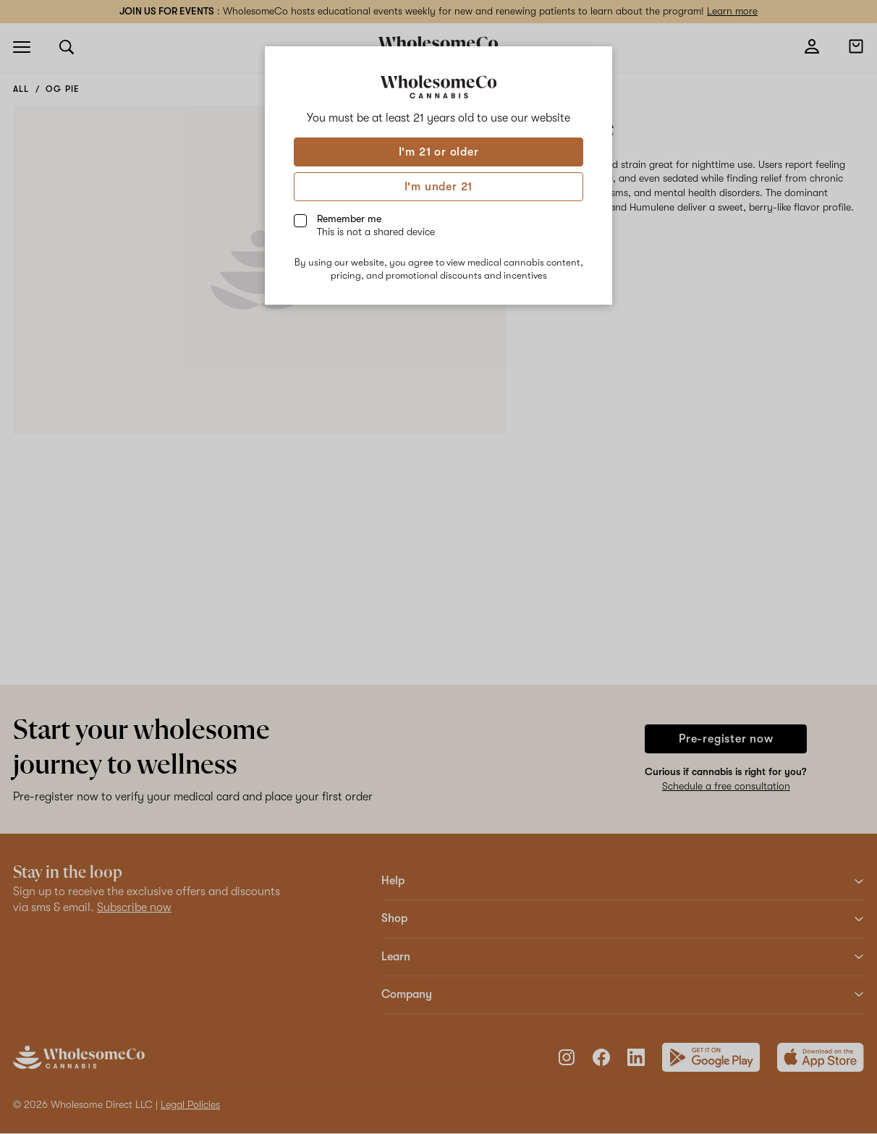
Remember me (376, 225)
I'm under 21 (438, 186)
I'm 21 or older (439, 151)
